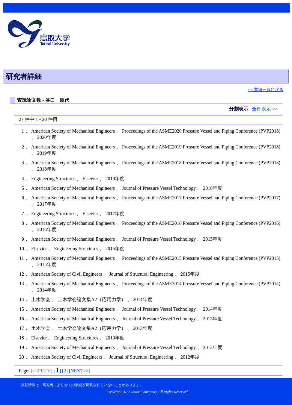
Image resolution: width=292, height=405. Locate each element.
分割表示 (239, 108)
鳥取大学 (40, 34)
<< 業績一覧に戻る (265, 89)
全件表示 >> (265, 108)
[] (65, 370)
